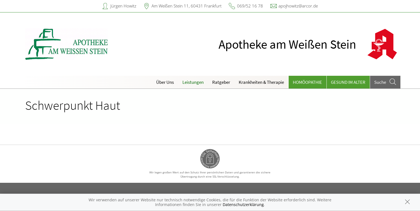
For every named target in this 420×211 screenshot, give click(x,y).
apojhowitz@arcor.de (298, 6)
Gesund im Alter (348, 82)
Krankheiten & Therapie (261, 82)
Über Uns (165, 82)
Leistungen (193, 82)
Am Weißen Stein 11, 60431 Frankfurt (186, 6)
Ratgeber (221, 82)
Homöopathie (307, 82)
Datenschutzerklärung (243, 204)
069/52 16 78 (250, 6)
